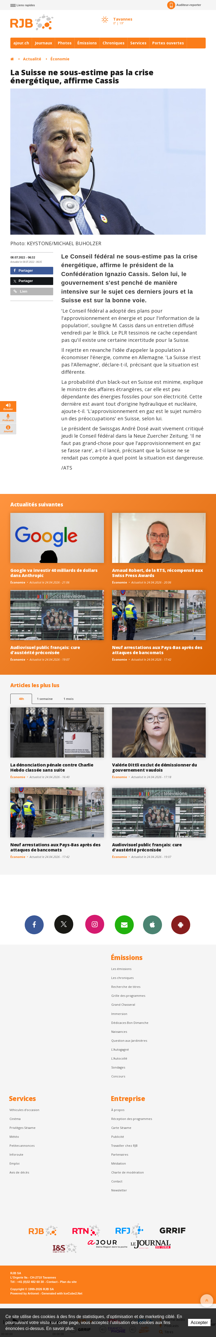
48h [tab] (21, 699)
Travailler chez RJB (124, 1145)
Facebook (34, 924)
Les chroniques (122, 977)
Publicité (117, 1136)
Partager (23, 270)
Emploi (14, 1163)
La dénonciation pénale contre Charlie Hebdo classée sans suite (51, 767)
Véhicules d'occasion (24, 1110)
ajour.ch (21, 42)
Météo (14, 1136)
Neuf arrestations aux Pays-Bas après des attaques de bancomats (157, 650)
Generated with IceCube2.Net (62, 1293)
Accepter (199, 1322)
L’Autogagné (120, 1049)
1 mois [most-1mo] (68, 699)
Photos (65, 42)
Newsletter (119, 1190)
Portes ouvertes (168, 42)
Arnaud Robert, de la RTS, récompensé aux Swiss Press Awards (157, 572)
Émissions (87, 42)
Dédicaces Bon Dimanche (129, 1022)
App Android (180, 924)
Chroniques (114, 42)
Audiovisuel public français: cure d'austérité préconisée (45, 650)
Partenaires (119, 1154)
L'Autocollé (119, 1058)
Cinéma (15, 1118)
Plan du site (68, 1281)
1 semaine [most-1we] (45, 699)
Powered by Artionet (24, 1293)
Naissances (119, 1031)
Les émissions (121, 969)
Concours (118, 1076)
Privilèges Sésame (22, 1127)
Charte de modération (127, 1172)
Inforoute (16, 1154)
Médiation (118, 1163)
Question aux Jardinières (129, 1040)
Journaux (43, 42)
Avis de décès (19, 1172)
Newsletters (124, 924)
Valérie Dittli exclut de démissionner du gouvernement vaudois (154, 767)
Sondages (118, 1067)
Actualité (32, 58)
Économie (59, 58)
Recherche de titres (125, 986)
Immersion (119, 1013)
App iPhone (152, 924)
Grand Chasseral (123, 1004)
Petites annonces (21, 1145)
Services (138, 42)
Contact (116, 1181)
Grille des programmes (128, 995)
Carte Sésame (121, 1127)
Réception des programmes (131, 1118)
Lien (20, 291)
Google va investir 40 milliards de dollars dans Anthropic (54, 572)
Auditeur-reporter (184, 5)
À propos (117, 1110)
